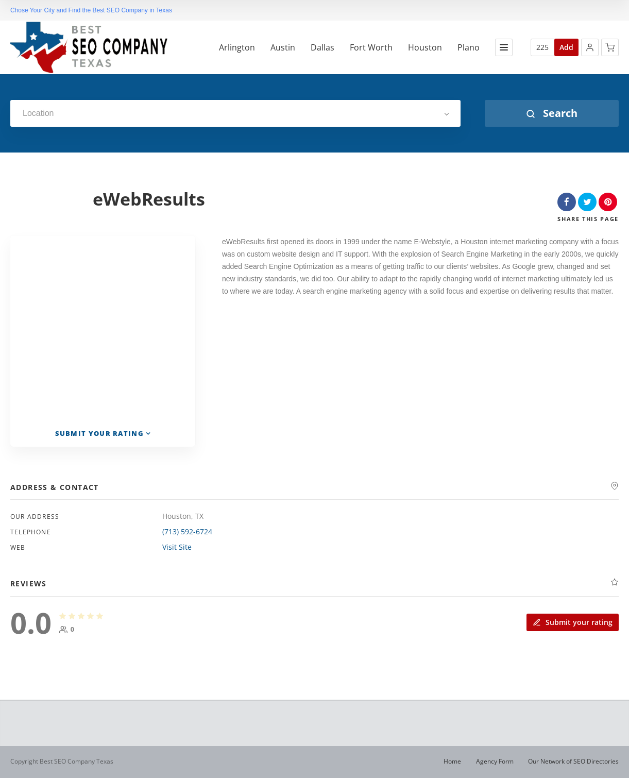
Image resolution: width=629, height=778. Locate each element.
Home (452, 761)
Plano (468, 47)
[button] (590, 47)
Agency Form (495, 761)
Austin (282, 47)
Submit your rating (573, 622)
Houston (425, 47)
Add (566, 47)
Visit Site (177, 547)
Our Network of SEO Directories (573, 761)
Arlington (237, 47)
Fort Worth (371, 47)
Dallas (322, 47)
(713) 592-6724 (187, 531)
